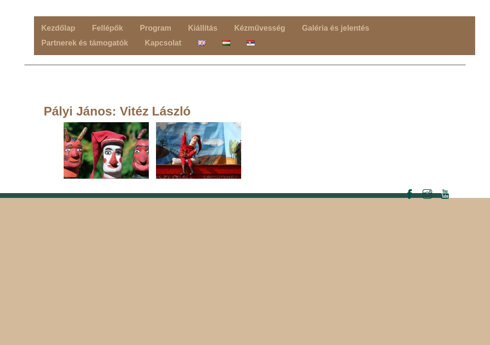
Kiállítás (202, 28)
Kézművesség (259, 28)
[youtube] (445, 193)
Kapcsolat (163, 43)
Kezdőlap (58, 28)
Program (155, 28)
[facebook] (409, 193)
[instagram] (427, 193)
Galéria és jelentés (335, 28)
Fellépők (107, 28)
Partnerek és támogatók (84, 43)
